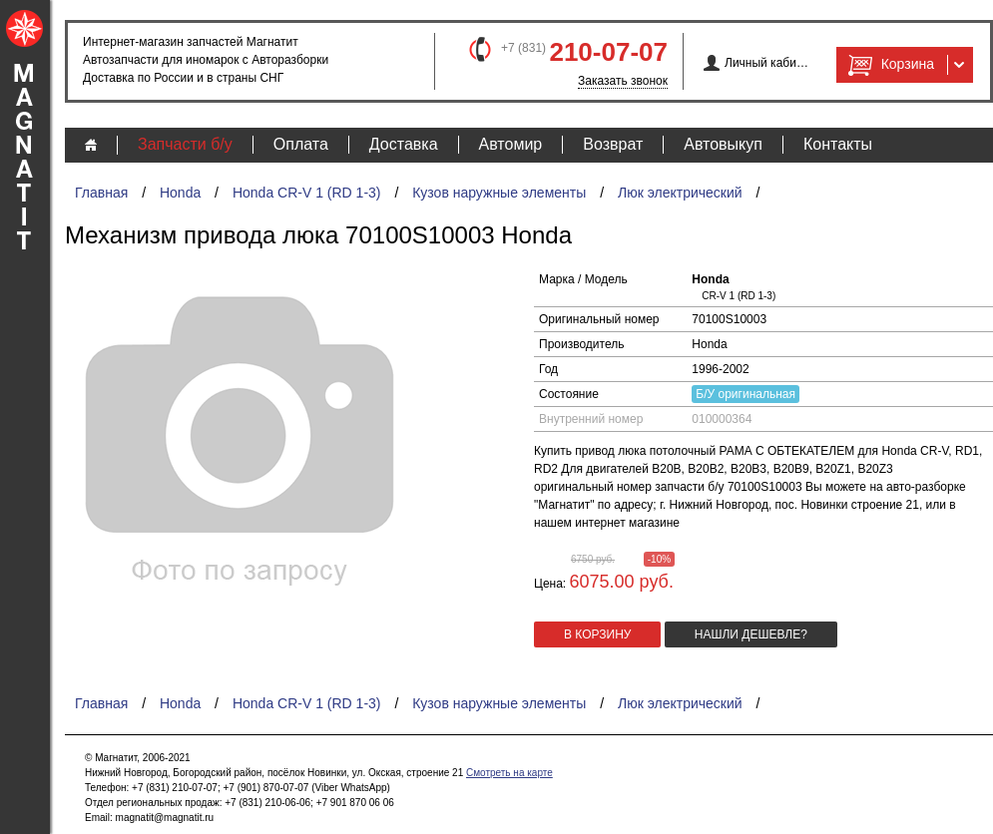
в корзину (597, 634)
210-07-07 (608, 52)
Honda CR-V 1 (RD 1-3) (307, 193)
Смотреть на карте (509, 772)
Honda (180, 193)
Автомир (511, 144)
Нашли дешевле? (751, 634)
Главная (101, 193)
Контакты (837, 144)
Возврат (613, 144)
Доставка (403, 144)
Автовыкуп (723, 144)
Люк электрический (680, 193)
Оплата (300, 144)
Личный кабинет (767, 63)
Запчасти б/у (185, 144)
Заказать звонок (623, 81)
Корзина (889, 65)
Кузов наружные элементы (499, 193)
